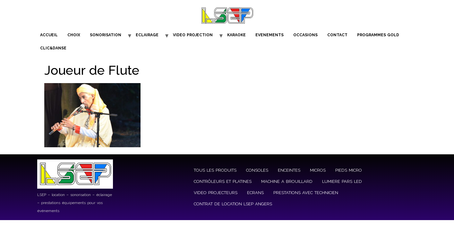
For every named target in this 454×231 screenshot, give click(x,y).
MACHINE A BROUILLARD (287, 181)
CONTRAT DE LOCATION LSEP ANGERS (233, 203)
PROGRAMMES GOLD (378, 35)
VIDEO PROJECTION (193, 35)
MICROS (318, 170)
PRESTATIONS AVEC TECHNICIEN (305, 192)
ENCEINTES (289, 170)
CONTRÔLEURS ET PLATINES (223, 181)
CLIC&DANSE (53, 48)
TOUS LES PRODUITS (215, 170)
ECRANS (255, 192)
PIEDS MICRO (348, 170)
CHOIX (73, 35)
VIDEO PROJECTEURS (215, 192)
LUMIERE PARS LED (342, 181)
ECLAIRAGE (147, 35)
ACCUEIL (49, 35)
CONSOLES (257, 170)
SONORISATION (105, 35)
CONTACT (337, 35)
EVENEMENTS (269, 35)
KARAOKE (236, 35)
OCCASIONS (305, 35)
